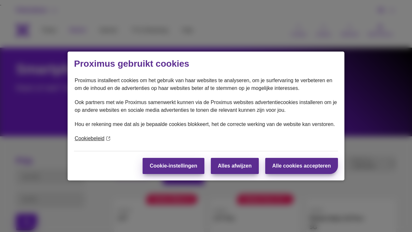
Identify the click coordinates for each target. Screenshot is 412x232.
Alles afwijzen (235, 166)
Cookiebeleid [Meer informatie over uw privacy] (92, 138)
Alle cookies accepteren (301, 166)
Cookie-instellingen (173, 166)
